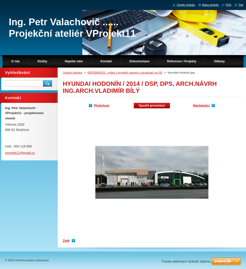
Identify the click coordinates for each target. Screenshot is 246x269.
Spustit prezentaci (152, 105)
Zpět (66, 240)
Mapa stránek (210, 4)
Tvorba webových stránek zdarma (185, 261)
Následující (201, 105)
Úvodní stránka (72, 72)
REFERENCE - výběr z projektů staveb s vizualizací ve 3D (125, 72)
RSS (228, 4)
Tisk (240, 4)
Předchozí (101, 105)
